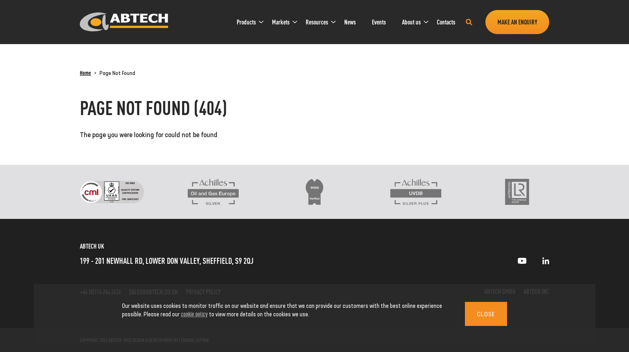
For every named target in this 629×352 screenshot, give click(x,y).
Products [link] (246, 22)
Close (486, 314)
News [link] (350, 22)
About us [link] (411, 22)
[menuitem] (246, 22)
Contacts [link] (446, 22)
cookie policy (194, 314)
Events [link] (379, 22)
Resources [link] (317, 22)
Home (85, 72)
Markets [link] (281, 22)
